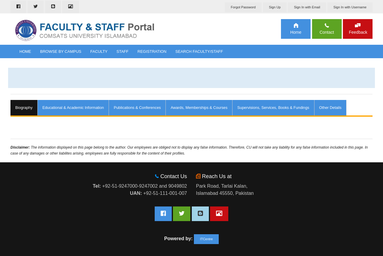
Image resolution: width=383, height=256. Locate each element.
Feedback (358, 32)
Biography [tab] (24, 107)
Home (295, 32)
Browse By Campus (60, 51)
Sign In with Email (307, 7)
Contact (327, 32)
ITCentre (206, 239)
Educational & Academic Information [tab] (73, 107)
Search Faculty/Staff (199, 51)
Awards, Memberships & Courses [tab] (199, 107)
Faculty (99, 51)
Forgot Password (243, 7)
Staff (122, 51)
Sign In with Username (350, 7)
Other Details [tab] (330, 107)
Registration (152, 51)
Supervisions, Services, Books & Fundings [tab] (273, 107)
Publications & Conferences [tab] (137, 107)
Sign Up (275, 7)
